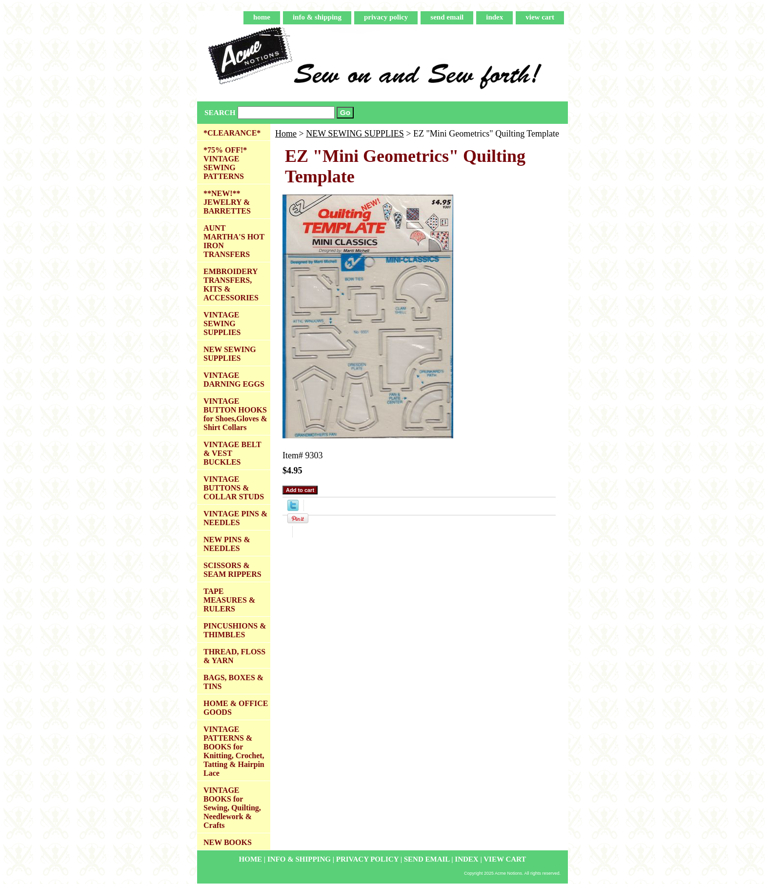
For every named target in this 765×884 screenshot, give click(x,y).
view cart (539, 17)
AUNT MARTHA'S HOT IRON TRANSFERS (233, 241)
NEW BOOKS (227, 842)
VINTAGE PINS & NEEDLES (235, 518)
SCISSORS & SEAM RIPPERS (232, 569)
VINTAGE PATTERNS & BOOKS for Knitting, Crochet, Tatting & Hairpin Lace (233, 751)
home (261, 17)
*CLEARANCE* (232, 133)
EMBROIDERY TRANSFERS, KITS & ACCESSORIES (231, 284)
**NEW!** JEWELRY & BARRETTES (227, 202)
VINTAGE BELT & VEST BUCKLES (232, 453)
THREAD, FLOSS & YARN (234, 656)
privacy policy (386, 17)
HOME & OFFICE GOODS (235, 707)
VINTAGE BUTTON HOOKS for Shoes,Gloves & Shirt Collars (235, 414)
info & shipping (317, 17)
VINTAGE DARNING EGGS (233, 379)
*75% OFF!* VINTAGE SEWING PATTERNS (225, 163)
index (494, 17)
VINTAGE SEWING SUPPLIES (222, 323)
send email (446, 17)
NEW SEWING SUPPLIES (355, 133)
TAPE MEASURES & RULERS (229, 600)
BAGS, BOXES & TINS (233, 681)
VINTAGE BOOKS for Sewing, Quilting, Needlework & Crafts (232, 807)
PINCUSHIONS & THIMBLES (234, 630)
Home (286, 133)
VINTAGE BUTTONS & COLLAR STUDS (233, 488)
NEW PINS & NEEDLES (226, 543)
